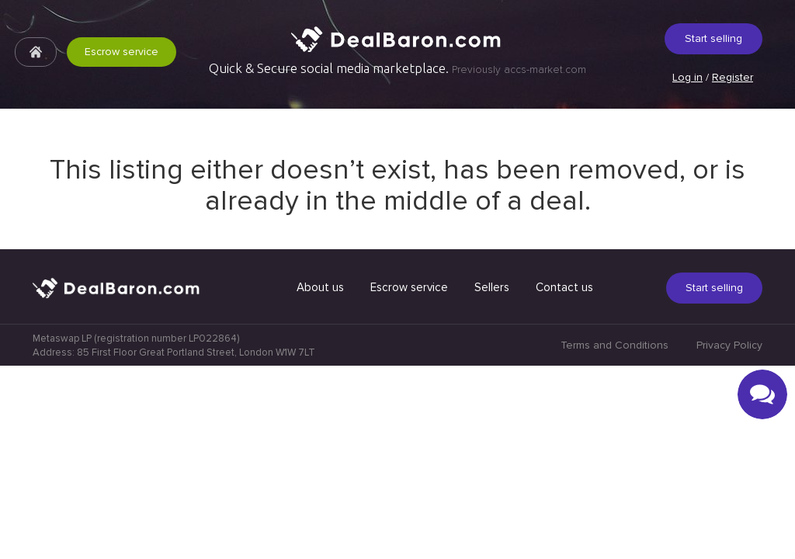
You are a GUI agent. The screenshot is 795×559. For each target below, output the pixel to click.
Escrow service (121, 51)
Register (732, 77)
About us (320, 481)
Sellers (491, 481)
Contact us (564, 481)
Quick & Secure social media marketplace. (397, 68)
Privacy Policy (729, 538)
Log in (687, 77)
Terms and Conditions (614, 538)
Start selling (713, 38)
